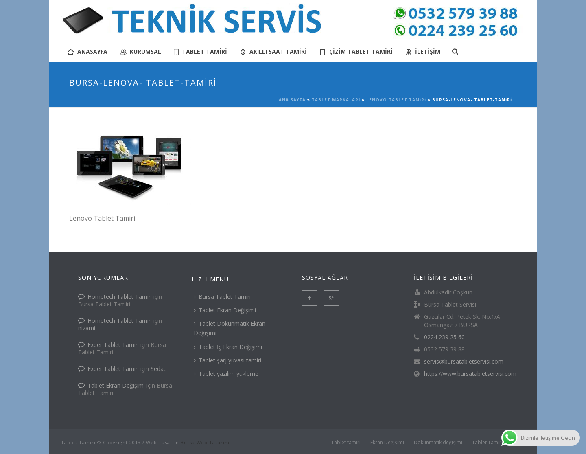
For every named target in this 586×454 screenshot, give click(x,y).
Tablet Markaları (336, 100)
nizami (86, 328)
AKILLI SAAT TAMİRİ (273, 51)
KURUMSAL (140, 51)
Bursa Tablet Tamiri (222, 296)
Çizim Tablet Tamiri (356, 51)
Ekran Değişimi (387, 442)
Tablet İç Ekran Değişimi (228, 347)
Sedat (158, 369)
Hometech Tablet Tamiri (119, 296)
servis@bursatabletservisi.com (463, 361)
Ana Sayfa (292, 100)
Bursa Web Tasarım (205, 442)
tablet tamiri (200, 51)
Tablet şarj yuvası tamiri (227, 360)
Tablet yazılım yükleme (226, 373)
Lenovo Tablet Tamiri (396, 100)
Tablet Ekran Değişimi (116, 385)
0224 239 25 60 (444, 337)
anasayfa (87, 51)
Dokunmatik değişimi (438, 442)
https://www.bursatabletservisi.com (470, 373)
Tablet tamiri (346, 442)
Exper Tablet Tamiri (113, 345)
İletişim (422, 51)
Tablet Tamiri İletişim (496, 442)
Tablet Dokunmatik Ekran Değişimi (229, 328)
